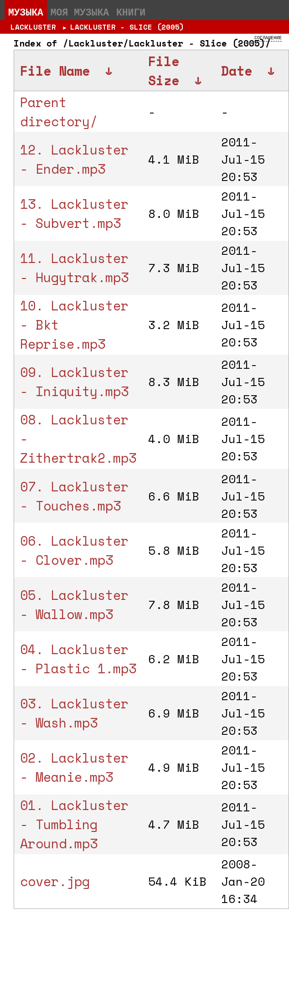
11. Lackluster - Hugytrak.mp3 (74, 267)
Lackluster (33, 26)
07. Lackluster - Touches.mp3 (74, 496)
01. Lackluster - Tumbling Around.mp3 (74, 824)
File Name (55, 70)
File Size (163, 71)
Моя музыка (80, 12)
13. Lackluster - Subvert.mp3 (74, 213)
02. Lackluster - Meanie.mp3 (74, 767)
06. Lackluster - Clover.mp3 (74, 550)
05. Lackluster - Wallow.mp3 (74, 604)
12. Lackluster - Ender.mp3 (74, 159)
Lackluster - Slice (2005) (127, 26)
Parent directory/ (59, 112)
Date (236, 70)
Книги (130, 12)
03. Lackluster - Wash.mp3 (74, 713)
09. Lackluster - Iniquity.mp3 (74, 381)
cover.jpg (55, 881)
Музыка (25, 12)
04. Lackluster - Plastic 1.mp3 (78, 659)
